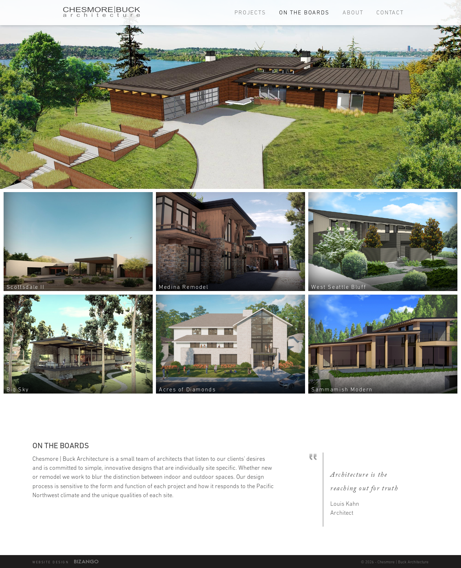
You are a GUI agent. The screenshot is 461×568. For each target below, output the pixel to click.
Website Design (50, 562)
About (353, 12)
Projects (250, 12)
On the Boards (304, 12)
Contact (390, 12)
